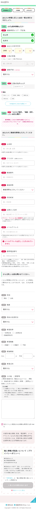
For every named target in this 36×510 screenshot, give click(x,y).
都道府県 (7, 185)
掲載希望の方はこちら (23, 505)
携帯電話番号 (9, 251)
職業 (5, 305)
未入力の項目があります (19, 485)
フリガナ (12, 158)
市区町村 (7, 198)
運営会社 (10, 505)
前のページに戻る (19, 490)
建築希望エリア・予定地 (13, 30)
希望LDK (7, 364)
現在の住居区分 (9, 317)
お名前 (6, 144)
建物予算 (10, 70)
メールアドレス (9, 227)
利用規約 (9, 478)
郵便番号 (7, 173)
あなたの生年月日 (10, 46)
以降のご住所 (9, 210)
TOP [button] (34, 501)
